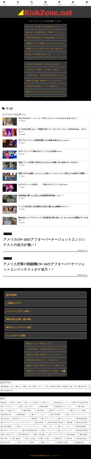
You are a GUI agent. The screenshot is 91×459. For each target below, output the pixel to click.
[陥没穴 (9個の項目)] (5, 402)
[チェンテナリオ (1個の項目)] (49, 430)
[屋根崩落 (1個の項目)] (85, 434)
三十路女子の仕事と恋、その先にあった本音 (42, 64)
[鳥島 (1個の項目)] (71, 438)
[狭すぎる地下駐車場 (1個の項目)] (81, 402)
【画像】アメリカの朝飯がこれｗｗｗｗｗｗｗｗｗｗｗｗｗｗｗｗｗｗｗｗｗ (46, 43)
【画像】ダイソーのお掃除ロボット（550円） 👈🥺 (45, 371)
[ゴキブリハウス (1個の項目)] (49, 419)
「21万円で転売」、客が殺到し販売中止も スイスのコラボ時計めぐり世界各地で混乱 (46, 75)
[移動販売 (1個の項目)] (24, 414)
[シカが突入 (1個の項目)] (47, 438)
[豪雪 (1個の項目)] (35, 419)
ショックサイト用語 (15, 335)
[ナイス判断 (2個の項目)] (17, 402)
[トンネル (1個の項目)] (50, 426)
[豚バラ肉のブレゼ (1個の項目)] (9, 434)
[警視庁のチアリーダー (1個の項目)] (66, 407)
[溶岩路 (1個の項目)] (43, 410)
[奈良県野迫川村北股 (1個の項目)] (56, 422)
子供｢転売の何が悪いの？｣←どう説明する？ (42, 86)
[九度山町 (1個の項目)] (41, 422)
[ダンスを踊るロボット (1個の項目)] (11, 410)
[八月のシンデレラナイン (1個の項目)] (11, 430)
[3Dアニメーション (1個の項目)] (22, 419)
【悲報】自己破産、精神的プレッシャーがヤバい (43, 81)
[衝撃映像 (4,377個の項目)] (7, 386)
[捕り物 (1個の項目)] (60, 438)
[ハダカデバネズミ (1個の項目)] (29, 407)
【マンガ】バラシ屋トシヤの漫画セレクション (42, 27)
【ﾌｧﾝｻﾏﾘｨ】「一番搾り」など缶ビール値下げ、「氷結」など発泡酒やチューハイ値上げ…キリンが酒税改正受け (46, 70)
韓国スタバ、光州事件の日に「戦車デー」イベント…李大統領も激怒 (46, 32)
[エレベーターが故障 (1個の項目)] (80, 410)
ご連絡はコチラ (13, 303)
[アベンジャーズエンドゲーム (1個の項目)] (30, 426)
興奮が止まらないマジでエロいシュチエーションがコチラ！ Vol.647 (46, 92)
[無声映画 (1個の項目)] (29, 410)
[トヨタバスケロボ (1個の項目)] (57, 434)
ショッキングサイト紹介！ (19, 311)
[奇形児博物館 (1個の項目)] (8, 426)
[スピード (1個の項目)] (49, 442)
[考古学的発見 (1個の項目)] (83, 422)
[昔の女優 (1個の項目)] (6, 419)
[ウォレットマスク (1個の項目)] (40, 414)
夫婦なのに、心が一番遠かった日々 (38, 343)
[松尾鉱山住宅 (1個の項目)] (25, 434)
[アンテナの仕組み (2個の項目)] (33, 402)
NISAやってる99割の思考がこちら (38, 54)
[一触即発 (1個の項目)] (18, 438)
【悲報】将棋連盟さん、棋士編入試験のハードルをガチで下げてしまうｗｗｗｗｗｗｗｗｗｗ (46, 38)
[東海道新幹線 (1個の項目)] (83, 419)
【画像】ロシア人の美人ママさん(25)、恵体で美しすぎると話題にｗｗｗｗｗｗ (46, 49)
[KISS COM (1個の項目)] (8, 442)
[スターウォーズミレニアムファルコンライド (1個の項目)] (17, 422)
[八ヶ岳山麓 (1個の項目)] (32, 438)
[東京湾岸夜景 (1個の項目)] (83, 430)
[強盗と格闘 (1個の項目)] (66, 442)
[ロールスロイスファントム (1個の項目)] (78, 414)
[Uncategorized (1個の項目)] (45, 390)
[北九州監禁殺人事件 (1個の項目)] (31, 430)
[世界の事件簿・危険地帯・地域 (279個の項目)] (63, 386)
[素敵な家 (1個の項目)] (83, 442)
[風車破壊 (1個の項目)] (47, 407)
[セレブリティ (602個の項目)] (41, 386)
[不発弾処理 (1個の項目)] (58, 414)
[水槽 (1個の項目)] (71, 422)
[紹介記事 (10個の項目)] (84, 386)
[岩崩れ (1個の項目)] (84, 407)
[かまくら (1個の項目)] (48, 402)
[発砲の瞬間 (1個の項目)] (83, 426)
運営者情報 (11, 295)
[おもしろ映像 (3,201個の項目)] (23, 386)
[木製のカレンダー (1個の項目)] (63, 402)
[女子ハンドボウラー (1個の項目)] (59, 410)
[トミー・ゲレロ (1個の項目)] (66, 426)
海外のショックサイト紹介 (19, 327)
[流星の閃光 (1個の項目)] (84, 438)
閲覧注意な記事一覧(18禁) (18, 319)
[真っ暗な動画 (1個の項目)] (40, 434)
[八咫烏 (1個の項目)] (5, 438)
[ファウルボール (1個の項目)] (9, 407)
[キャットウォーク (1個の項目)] (66, 419)
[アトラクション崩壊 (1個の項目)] (29, 442)
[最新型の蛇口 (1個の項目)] (8, 414)
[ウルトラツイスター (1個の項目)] (66, 430)
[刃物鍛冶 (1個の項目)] (72, 434)
